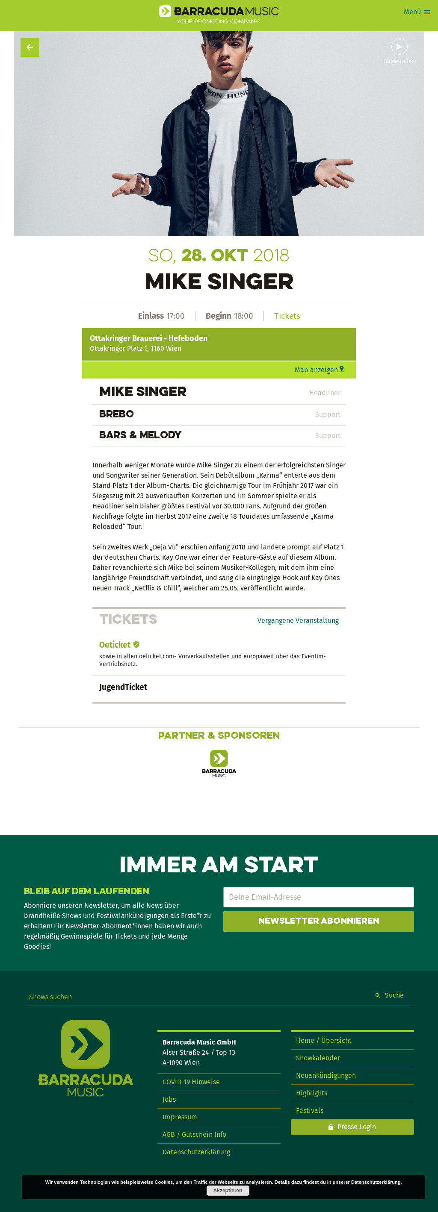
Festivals (309, 1110)
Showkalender (318, 1058)
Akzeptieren (228, 1191)
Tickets (287, 316)
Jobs (169, 1099)
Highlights (311, 1093)
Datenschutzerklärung (196, 1152)
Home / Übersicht (324, 1040)
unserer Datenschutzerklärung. (367, 1182)
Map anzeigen (316, 370)
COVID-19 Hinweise (191, 1082)
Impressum (180, 1117)
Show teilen (399, 61)
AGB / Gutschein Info (194, 1134)
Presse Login (356, 1127)
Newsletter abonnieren (318, 921)
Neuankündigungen (326, 1075)
